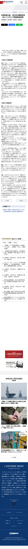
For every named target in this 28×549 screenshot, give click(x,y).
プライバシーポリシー (19, 522)
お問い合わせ (20, 525)
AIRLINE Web (9, 513)
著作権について (8, 525)
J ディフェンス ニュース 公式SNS (14, 502)
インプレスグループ (14, 528)
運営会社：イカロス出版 (14, 519)
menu (25, 3)
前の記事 (21, 200)
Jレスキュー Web (18, 513)
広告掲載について (8, 522)
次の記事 (7, 200)
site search (21, 2)
